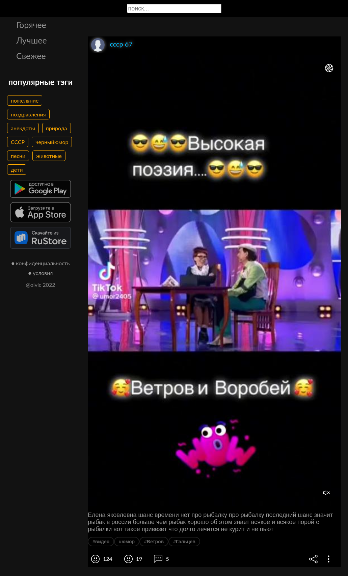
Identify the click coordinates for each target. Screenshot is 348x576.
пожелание (24, 100)
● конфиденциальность (40, 263)
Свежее (31, 56)
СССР (18, 142)
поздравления (28, 114)
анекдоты (23, 128)
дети (17, 169)
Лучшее (31, 40)
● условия (40, 273)
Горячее (31, 25)
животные (49, 156)
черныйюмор (51, 142)
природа (56, 128)
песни (18, 156)
